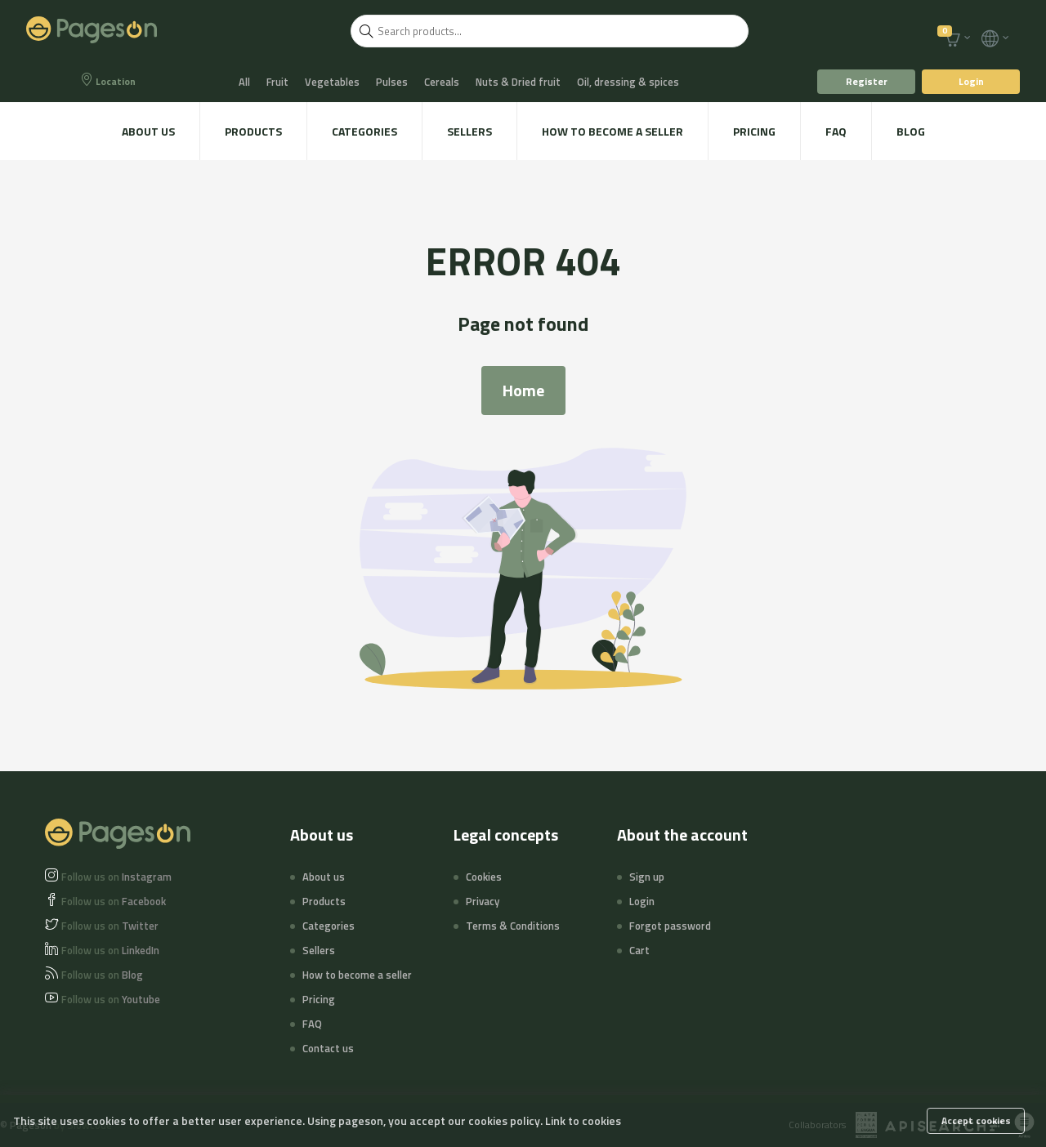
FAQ (836, 131)
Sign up (646, 876)
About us (148, 131)
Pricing (754, 131)
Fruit (277, 82)
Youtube (110, 999)
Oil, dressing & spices (628, 82)
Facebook (113, 901)
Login (971, 81)
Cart (639, 950)
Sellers (469, 131)
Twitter (110, 925)
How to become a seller (612, 131)
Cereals (441, 82)
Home (523, 390)
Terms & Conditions (513, 925)
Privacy (482, 901)
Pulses (392, 82)
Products (253, 131)
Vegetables (332, 82)
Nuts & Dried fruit (518, 82)
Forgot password (670, 925)
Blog (910, 131)
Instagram (116, 876)
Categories (364, 131)
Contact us (328, 1048)
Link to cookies (583, 1120)
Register (866, 81)
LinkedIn (110, 950)
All (244, 82)
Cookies (484, 876)
